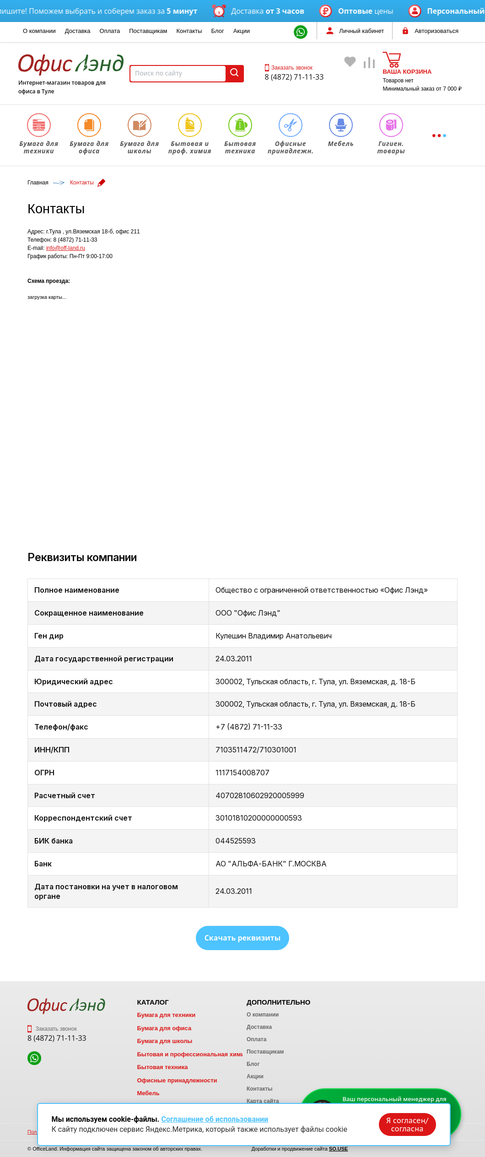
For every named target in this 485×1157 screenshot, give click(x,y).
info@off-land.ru (65, 248)
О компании (39, 30)
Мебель (148, 1093)
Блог (217, 30)
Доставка (78, 30)
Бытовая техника (162, 1067)
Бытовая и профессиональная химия (192, 1054)
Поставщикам (148, 30)
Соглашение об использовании (214, 1119)
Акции (241, 30)
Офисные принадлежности (177, 1080)
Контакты (189, 30)
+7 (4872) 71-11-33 (249, 726)
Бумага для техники (166, 1014)
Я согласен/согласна (407, 1124)
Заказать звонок (289, 68)
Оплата (110, 30)
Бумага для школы (164, 1041)
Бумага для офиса (164, 1028)
